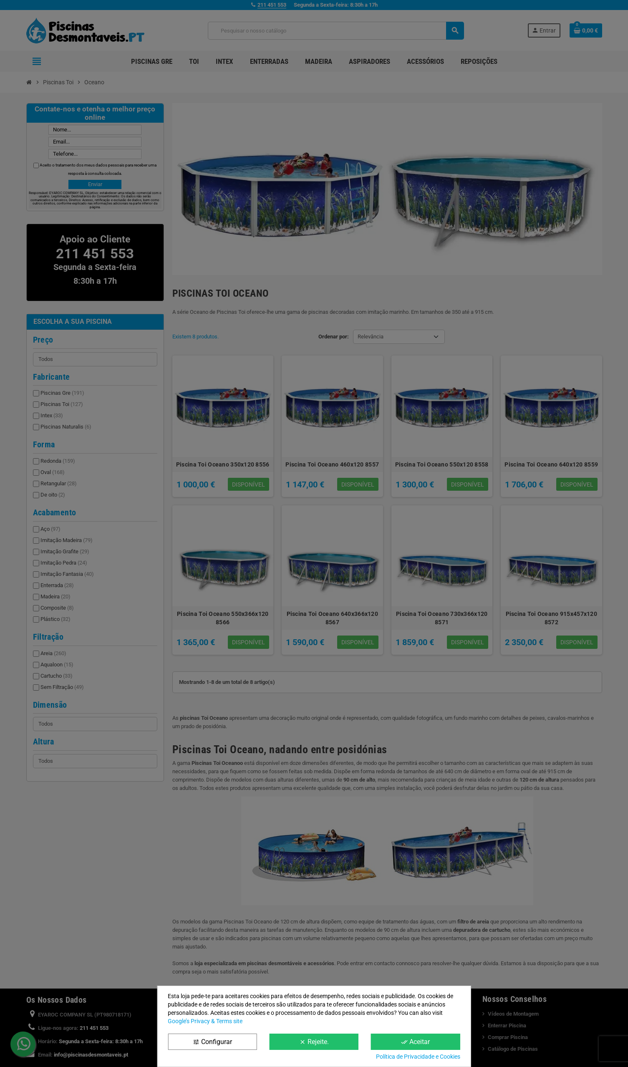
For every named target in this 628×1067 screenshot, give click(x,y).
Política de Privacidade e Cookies (418, 1056)
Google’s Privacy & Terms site (205, 1021)
